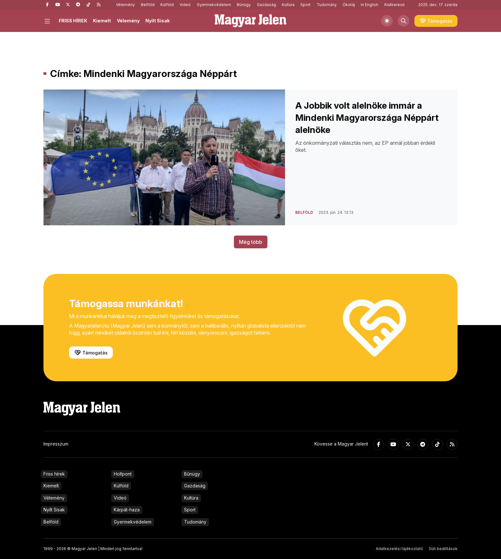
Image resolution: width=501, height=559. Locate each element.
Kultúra (288, 4)
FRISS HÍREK (73, 20)
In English (369, 4)
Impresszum (55, 443)
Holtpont (123, 474)
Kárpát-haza (127, 509)
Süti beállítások (443, 548)
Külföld (167, 4)
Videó (185, 4)
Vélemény (125, 4)
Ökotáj (349, 4)
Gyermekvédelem (214, 4)
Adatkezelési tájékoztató (399, 548)
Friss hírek (54, 474)
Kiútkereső (394, 4)
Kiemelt (102, 20)
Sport (305, 4)
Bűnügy (244, 4)
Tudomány (327, 4)
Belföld (148, 4)
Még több (250, 242)
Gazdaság (266, 4)
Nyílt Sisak (157, 20)
